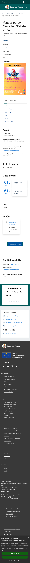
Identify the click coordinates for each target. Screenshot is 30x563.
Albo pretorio (7, 531)
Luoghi (5, 468)
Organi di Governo (9, 376)
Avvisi (5, 458)
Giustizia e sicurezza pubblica (12, 431)
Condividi (6, 40)
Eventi (21, 14)
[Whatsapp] (20, 366)
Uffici (5, 382)
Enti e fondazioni (8, 384)
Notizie (6, 453)
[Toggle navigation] (3, 7)
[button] (15, 560)
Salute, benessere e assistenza (12, 438)
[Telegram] (16, 366)
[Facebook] (3, 366)
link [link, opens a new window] (6, 550)
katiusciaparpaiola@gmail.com (11, 151)
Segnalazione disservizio (13, 511)
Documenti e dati (8, 392)
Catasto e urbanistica (9, 413)
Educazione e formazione (10, 428)
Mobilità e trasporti (9, 418)
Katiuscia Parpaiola (15, 264)
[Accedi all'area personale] (23, 2)
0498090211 (14, 499)
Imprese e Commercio (9, 409)
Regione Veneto (6, 2)
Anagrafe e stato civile (10, 402)
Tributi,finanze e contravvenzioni (13, 433)
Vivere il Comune (12, 14)
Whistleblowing (8, 534)
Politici (5, 387)
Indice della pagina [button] (10, 100)
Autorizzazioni (7, 441)
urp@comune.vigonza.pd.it (12, 495)
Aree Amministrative (9, 379)
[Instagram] (12, 366)
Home (3, 14)
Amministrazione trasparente (12, 529)
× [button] (28, 537)
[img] (24, 100)
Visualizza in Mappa (15, 244)
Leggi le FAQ (9, 514)
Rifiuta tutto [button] (15, 557)
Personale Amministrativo (11, 389)
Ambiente (6, 436)
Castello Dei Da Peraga (12, 223)
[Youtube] (8, 366)
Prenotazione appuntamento (14, 509)
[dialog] (15, 549)
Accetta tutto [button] (15, 553)
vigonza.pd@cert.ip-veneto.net (12, 497)
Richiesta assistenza (11, 516)
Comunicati (7, 456)
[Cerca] (27, 7)
